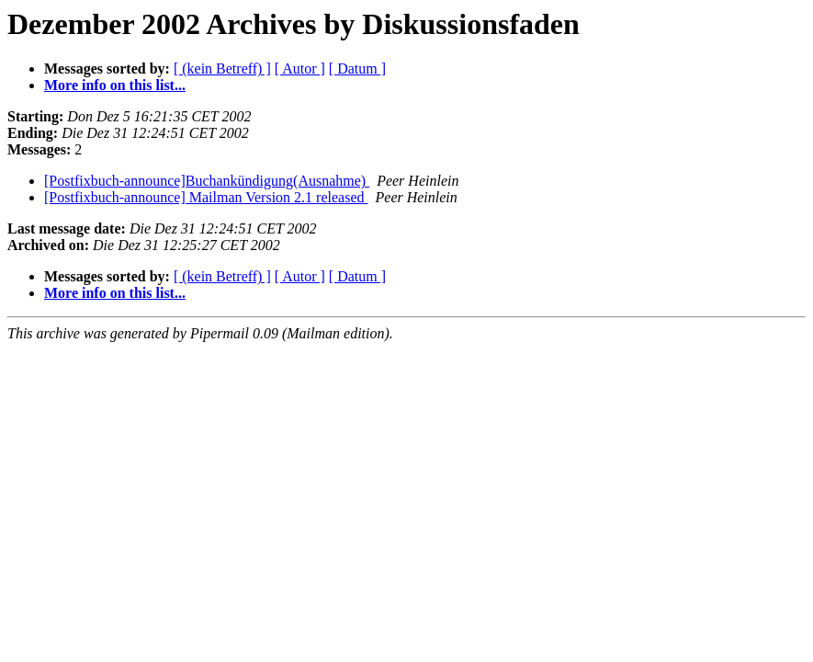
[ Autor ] (300, 68)
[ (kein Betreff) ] (222, 68)
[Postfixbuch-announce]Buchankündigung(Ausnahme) (206, 180)
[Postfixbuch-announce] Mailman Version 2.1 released (206, 197)
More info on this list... (115, 85)
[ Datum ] (357, 68)
